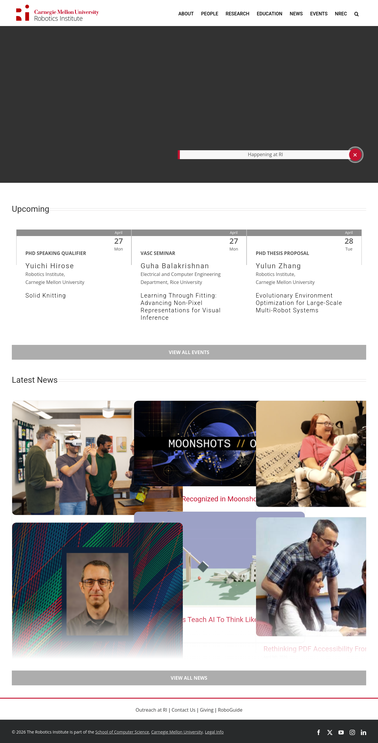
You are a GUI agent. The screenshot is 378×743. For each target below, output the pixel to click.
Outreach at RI (151, 710)
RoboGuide (230, 710)
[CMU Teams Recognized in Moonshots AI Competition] (219, 443)
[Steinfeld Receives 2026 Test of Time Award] (97, 594)
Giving (207, 710)
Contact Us (183, 710)
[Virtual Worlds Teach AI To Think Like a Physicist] (219, 559)
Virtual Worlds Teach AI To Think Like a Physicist (217, 620)
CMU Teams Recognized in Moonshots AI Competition (206, 503)
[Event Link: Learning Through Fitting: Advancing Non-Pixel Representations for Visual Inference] (189, 288)
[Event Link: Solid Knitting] (74, 288)
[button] (356, 13)
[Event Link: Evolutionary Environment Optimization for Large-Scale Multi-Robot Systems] (304, 288)
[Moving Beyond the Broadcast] (97, 458)
